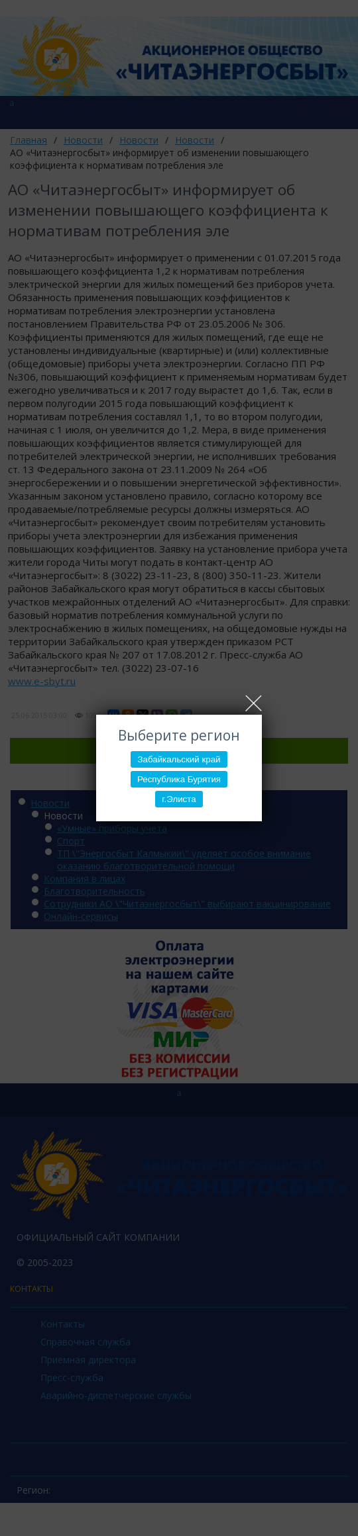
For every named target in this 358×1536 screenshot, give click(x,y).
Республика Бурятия (179, 779)
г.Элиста (179, 799)
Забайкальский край (178, 759)
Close (253, 703)
